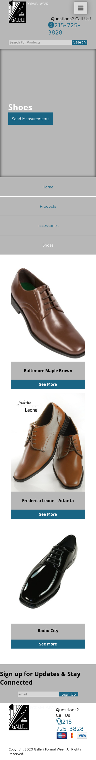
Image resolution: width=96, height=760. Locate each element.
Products (48, 206)
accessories (48, 225)
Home (48, 187)
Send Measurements (30, 118)
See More (48, 384)
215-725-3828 (64, 28)
